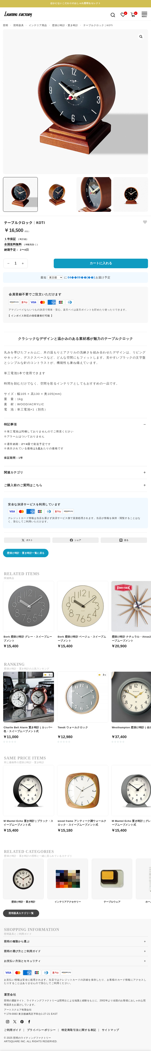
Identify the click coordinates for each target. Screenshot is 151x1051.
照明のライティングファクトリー (32, 1037)
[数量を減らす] (8, 263)
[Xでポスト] (27, 540)
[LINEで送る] (124, 540)
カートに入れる (101, 263)
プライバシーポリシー (41, 1029)
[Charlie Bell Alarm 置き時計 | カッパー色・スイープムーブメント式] (28, 702)
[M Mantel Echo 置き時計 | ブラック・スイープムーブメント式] (28, 796)
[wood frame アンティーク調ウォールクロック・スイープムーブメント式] (82, 796)
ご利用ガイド (12, 1029)
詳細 (24, 239)
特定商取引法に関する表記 (79, 1029)
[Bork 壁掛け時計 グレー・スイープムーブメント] (28, 612)
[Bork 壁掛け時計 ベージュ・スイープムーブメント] (82, 612)
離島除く (32, 244)
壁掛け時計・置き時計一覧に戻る (26, 553)
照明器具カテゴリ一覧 (21, 913)
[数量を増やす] (22, 263)
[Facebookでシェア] (75, 540)
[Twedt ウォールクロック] (82, 702)
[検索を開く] (112, 14)
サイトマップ (110, 1029)
